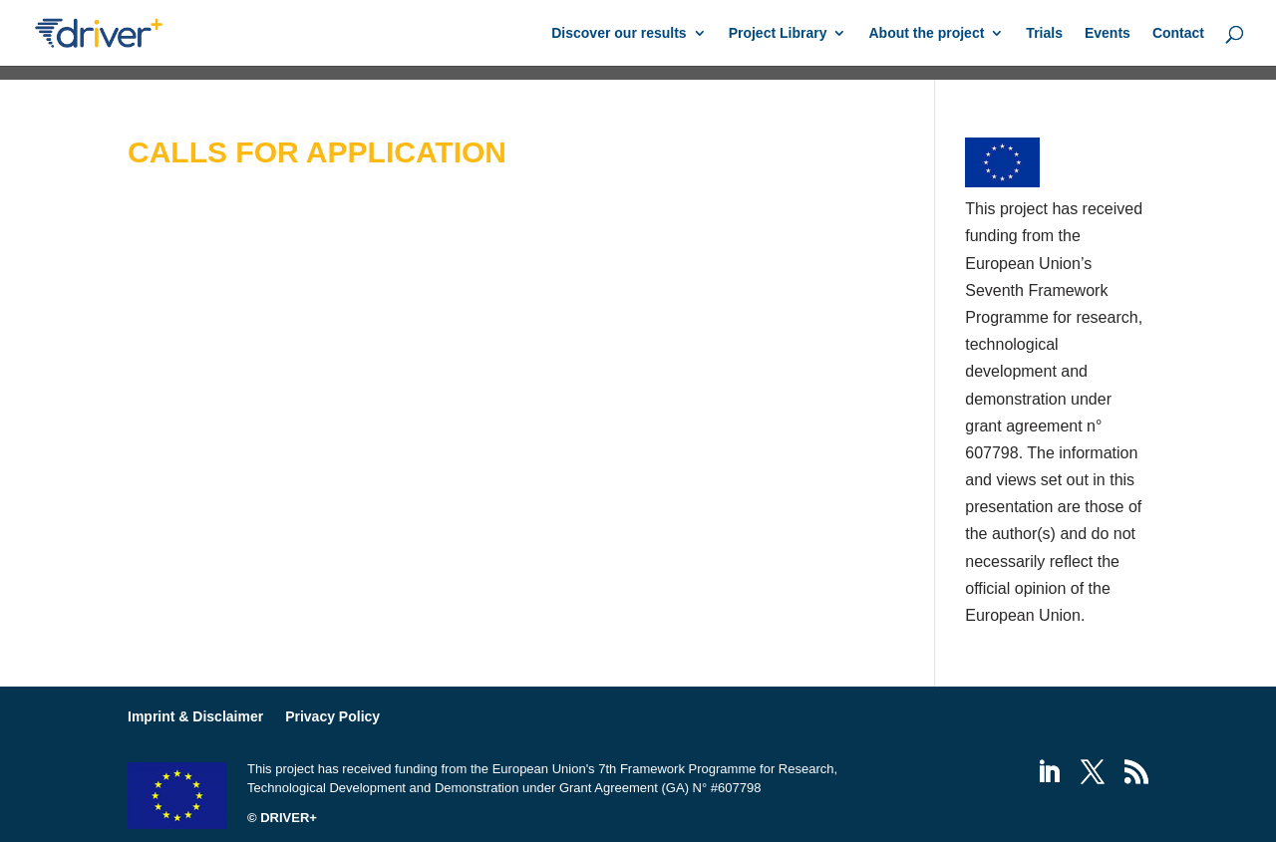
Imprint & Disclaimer (195, 716)
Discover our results (618, 33)
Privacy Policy (332, 716)
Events (1107, 33)
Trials (1044, 33)
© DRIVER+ (282, 817)
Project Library (778, 33)
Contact (1178, 33)
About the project (926, 33)
